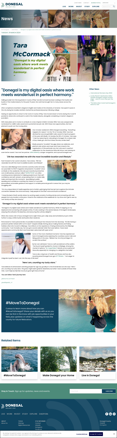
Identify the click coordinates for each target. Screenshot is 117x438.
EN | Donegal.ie (5, 29)
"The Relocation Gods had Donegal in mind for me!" (102, 103)
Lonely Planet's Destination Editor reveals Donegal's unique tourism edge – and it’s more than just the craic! (101, 97)
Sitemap (21, 423)
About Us (4, 423)
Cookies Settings (81, 434)
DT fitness (59, 255)
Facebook (38, 429)
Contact (86, 2)
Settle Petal (30, 172)
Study (87, 6)
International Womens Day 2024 (101, 92)
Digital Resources (24, 425)
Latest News (77, 2)
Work (71, 6)
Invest (79, 6)
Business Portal (96, 2)
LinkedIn (37, 425)
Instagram (38, 427)
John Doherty (34, 151)
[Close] (114, 434)
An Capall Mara (51, 247)
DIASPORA (43, 413)
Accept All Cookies (96, 434)
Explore (95, 6)
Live (64, 6)
